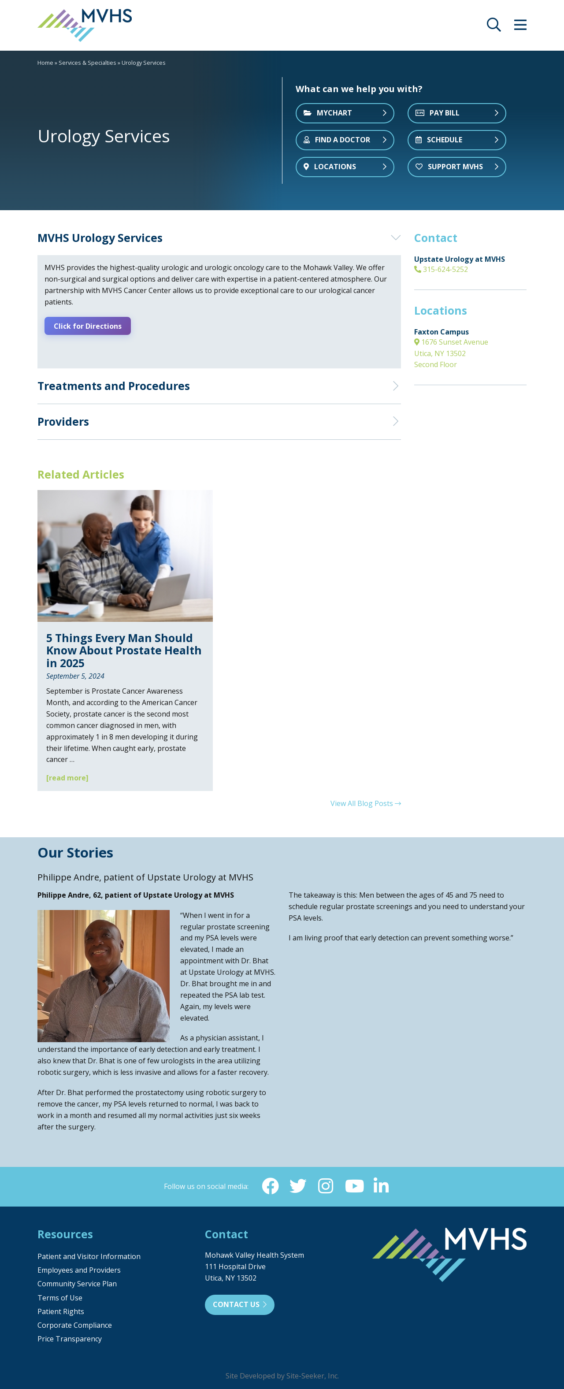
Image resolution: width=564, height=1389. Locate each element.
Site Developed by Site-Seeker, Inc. (282, 1376)
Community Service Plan (77, 1284)
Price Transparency (69, 1339)
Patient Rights (60, 1311)
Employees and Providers (79, 1270)
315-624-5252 (441, 269)
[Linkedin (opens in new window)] (382, 1186)
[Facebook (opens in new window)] (269, 1186)
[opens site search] (494, 27)
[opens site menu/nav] (520, 27)
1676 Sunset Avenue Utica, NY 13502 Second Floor (451, 353)
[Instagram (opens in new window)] (325, 1186)
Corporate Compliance (74, 1325)
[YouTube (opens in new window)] (354, 1186)
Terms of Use (59, 1297)
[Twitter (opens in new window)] (297, 1186)
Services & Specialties (87, 63)
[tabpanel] (141, 130)
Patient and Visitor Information (89, 1256)
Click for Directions (89, 326)
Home (45, 63)
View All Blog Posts (365, 802)
